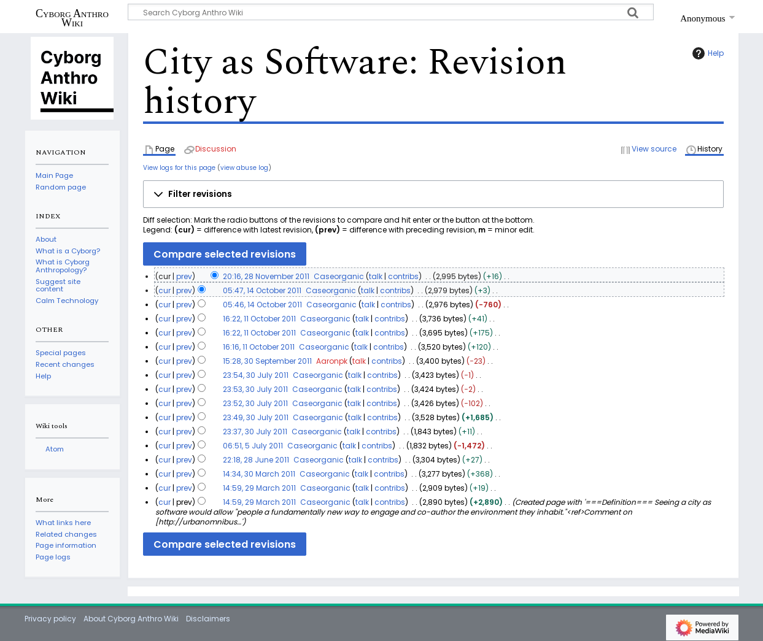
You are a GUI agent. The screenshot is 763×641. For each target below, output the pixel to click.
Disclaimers (208, 618)
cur (164, 290)
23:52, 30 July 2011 (255, 403)
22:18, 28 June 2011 (256, 460)
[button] (433, 194)
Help (706, 53)
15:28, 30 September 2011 (267, 361)
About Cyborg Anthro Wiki (131, 618)
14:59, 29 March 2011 (259, 488)
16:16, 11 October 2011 (259, 347)
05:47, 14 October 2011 (262, 290)
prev (184, 276)
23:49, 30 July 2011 (256, 417)
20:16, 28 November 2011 (266, 276)
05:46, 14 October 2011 (262, 304)
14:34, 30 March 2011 (259, 474)
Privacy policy (50, 618)
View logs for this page (179, 167)
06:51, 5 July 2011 (253, 445)
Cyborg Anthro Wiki (72, 17)
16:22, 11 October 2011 (259, 318)
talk (375, 276)
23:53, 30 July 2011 (255, 389)
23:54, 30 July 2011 (256, 375)
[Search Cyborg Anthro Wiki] (391, 12)
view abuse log (244, 167)
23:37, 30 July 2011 (255, 431)
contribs (403, 276)
